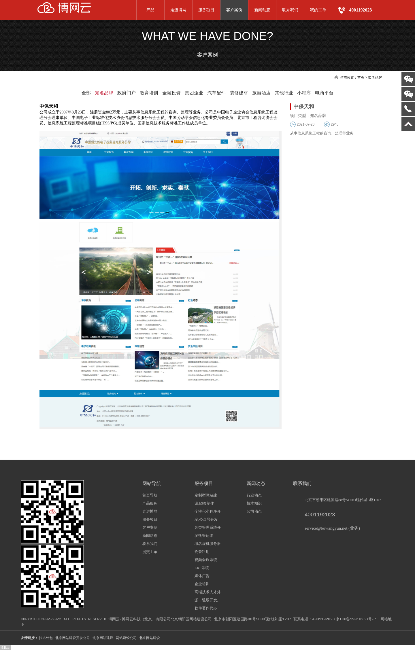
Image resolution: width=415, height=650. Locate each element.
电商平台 (324, 92)
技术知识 (254, 503)
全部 (86, 92)
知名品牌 (104, 92)
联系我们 (290, 10)
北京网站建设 (103, 638)
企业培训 (202, 584)
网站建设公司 (126, 638)
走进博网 (178, 10)
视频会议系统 (206, 560)
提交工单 (149, 551)
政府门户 (126, 92)
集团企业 (194, 92)
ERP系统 (202, 568)
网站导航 (151, 483)
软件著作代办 (206, 608)
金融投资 (171, 92)
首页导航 (149, 495)
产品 (150, 10)
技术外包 (46, 638)
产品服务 (149, 503)
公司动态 (254, 511)
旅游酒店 (261, 92)
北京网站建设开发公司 (72, 638)
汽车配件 (216, 92)
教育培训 (149, 92)
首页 (360, 77)
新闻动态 (262, 10)
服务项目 (206, 10)
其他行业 (284, 92)
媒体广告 (202, 576)
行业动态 (254, 495)
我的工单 (318, 10)
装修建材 (239, 92)
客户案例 (234, 10)
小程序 (304, 92)
